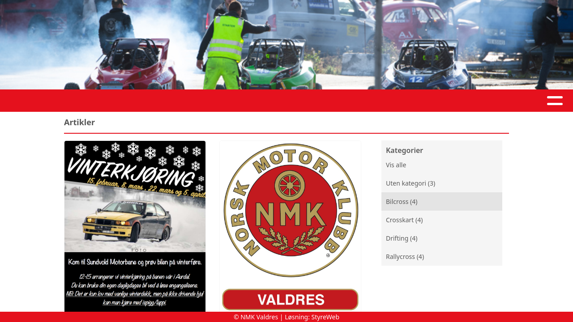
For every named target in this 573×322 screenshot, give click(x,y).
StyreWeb (326, 317)
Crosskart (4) (404, 220)
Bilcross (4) (401, 201)
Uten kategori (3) (410, 183)
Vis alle (396, 165)
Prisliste (419, 101)
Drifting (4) (401, 238)
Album (226, 101)
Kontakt (324, 101)
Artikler (184, 101)
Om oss (270, 101)
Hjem (145, 101)
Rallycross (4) (405, 256)
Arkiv (373, 101)
